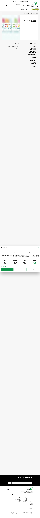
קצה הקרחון (19, 501)
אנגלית (31, 497)
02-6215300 (25, 492)
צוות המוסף (33, 24)
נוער (31, 500)
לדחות (33, 269)
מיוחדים (12, 5)
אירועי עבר (31, 503)
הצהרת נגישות (12, 498)
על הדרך (20, 502)
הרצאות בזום (30, 508)
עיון (26, 499)
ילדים (31, 506)
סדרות (31, 502)
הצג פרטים (4, 266)
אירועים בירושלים (31, 505)
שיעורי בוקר (30, 498)
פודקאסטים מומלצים (18, 5)
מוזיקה (31, 507)
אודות (13, 497)
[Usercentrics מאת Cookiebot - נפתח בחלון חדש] (5, 247)
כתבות (34, 13)
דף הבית (37, 13)
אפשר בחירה (20, 269)
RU (15, 1)
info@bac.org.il (29, 492)
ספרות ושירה (30, 501)
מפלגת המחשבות (18, 503)
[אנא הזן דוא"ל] (21, 483)
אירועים (28, 5)
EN (13, 1)
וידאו (24, 5)
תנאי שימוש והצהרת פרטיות (11, 500)
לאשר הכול (7, 269)
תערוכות (7, 5)
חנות (3, 5)
